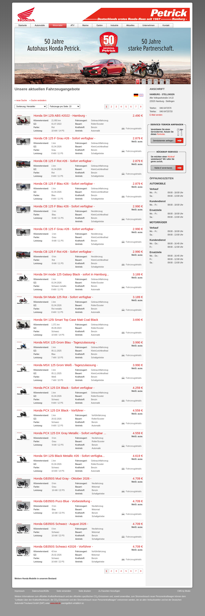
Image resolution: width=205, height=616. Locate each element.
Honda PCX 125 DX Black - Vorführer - (59, 410)
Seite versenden (64, 591)
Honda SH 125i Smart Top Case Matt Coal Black (66, 319)
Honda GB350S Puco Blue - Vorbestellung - (63, 501)
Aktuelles (130, 25)
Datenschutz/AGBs (40, 591)
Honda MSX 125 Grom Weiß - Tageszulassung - (66, 365)
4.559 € (138, 410)
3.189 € (138, 274)
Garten (99, 25)
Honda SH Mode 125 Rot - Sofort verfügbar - (63, 297)
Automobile (40, 25)
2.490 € (138, 115)
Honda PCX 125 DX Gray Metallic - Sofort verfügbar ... (70, 433)
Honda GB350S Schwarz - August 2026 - (61, 523)
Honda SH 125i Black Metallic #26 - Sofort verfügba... (69, 455)
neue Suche (21, 100)
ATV (72, 25)
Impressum (19, 591)
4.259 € (138, 387)
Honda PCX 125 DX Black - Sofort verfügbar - (64, 387)
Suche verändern (38, 100)
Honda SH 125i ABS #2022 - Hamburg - (60, 115)
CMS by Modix (183, 591)
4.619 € (138, 455)
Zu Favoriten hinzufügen (109, 591)
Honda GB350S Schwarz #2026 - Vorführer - (63, 546)
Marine (85, 25)
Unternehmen (149, 25)
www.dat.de (55, 603)
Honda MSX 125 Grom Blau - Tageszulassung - (65, 342)
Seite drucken (85, 591)
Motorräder (58, 25)
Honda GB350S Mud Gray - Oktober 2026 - (62, 478)
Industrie (114, 25)
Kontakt (166, 25)
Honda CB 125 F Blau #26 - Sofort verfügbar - (64, 183)
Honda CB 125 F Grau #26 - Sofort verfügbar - (64, 138)
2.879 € (138, 138)
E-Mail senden (156, 115)
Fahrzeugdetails (133, 128)
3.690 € (138, 319)
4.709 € (138, 478)
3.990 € (138, 342)
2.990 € (138, 206)
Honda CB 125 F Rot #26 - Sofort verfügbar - (63, 161)
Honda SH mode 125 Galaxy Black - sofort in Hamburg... (71, 274)
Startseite (22, 25)
